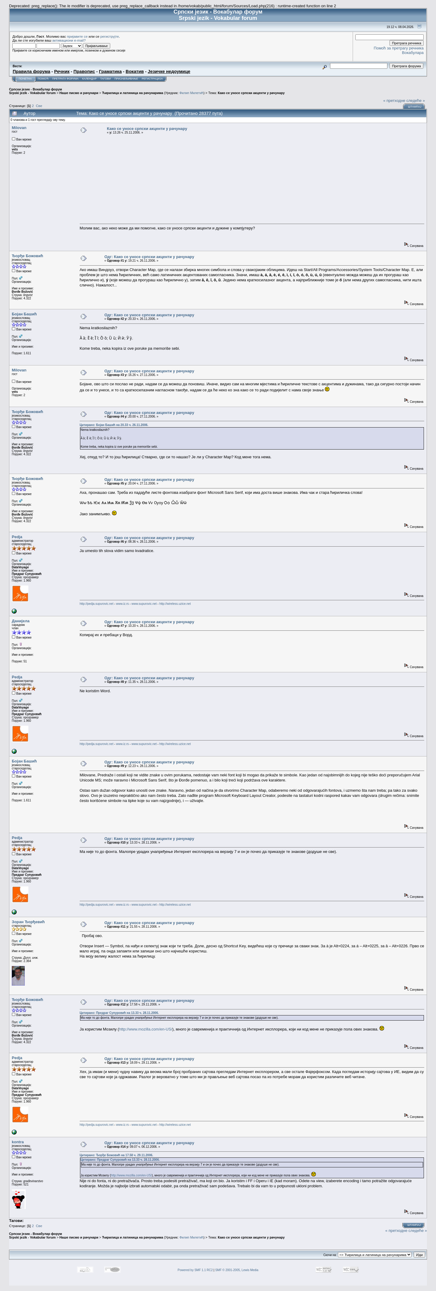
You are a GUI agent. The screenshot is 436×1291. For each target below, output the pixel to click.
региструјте (109, 36)
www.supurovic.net (143, 603)
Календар (89, 78)
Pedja (17, 537)
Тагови (105, 78)
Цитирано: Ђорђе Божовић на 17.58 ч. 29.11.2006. (116, 1155)
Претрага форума (65, 78)
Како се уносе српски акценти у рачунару (251, 93)
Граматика (110, 71)
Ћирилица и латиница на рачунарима (132, 93)
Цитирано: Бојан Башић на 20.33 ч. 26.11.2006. (114, 425)
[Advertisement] (252, 179)
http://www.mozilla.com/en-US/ (145, 1029)
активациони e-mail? (68, 40)
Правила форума (31, 71)
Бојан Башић (24, 314)
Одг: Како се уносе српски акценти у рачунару (149, 256)
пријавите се (77, 36)
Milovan (19, 127)
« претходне (394, 100)
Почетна (25, 78)
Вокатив (135, 71)
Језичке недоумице (169, 71)
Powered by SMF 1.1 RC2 (195, 1270)
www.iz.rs (122, 603)
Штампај (414, 106)
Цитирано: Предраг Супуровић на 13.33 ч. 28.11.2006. (119, 1013)
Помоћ (43, 78)
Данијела (21, 621)
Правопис (84, 71)
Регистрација (152, 78)
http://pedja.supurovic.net (97, 603)
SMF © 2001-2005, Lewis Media (236, 1270)
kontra (18, 1142)
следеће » (415, 100)
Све (39, 106)
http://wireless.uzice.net (175, 603)
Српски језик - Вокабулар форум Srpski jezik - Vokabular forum (35, 91)
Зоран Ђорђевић (28, 922)
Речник (61, 71)
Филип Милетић (191, 93)
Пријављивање (126, 78)
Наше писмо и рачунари (78, 93)
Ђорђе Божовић (27, 256)
